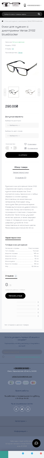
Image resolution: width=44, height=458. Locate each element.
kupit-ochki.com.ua (27, 441)
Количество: (10, 144)
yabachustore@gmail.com (22, 376)
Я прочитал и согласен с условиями (23, 358)
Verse (20, 52)
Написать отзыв (15, 296)
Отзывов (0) (20, 178)
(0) (13, 49)
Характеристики (21, 172)
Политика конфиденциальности (27, 357)
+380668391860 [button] (22, 368)
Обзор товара (20, 167)
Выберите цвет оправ (13, 131)
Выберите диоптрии (13, 121)
